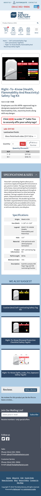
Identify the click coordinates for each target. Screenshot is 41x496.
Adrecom (16, 489)
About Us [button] (7, 2)
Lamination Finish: (11, 132)
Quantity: (6, 144)
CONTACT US (32, 2)
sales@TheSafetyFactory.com (17, 454)
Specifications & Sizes (18, 174)
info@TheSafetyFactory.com (17, 465)
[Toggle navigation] (36, 29)
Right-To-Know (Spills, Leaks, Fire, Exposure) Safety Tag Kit (20, 374)
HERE (11, 119)
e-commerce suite (29, 489)
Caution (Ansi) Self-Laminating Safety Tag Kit (20, 309)
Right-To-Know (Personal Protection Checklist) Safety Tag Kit (20, 341)
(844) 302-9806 (21, 6)
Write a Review (33, 143)
